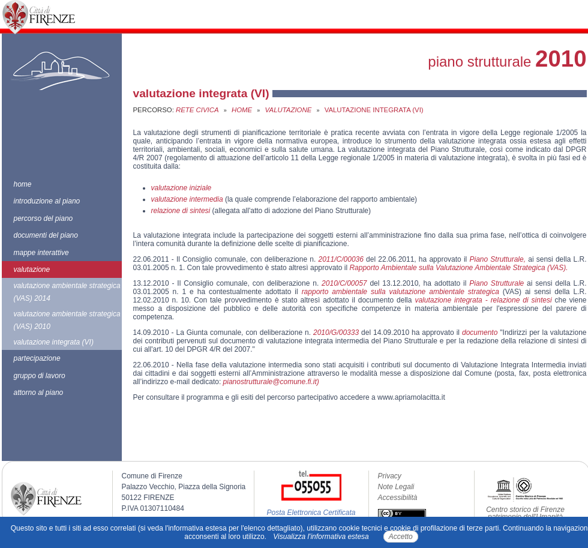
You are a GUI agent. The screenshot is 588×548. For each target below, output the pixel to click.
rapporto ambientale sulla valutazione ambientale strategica (400, 292)
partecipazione (37, 358)
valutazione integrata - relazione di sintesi (483, 300)
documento (479, 332)
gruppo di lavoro (39, 376)
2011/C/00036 (341, 259)
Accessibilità (398, 497)
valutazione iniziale (181, 188)
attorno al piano (39, 392)
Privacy (389, 476)
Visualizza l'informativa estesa (320, 536)
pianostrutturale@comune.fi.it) (271, 382)
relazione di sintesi (181, 210)
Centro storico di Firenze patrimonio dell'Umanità (525, 513)
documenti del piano (46, 235)
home (23, 184)
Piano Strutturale (496, 283)
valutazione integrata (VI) (54, 342)
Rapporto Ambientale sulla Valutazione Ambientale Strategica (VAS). (458, 267)
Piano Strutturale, (497, 259)
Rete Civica (197, 109)
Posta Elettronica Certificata (310, 512)
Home (242, 109)
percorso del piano (43, 218)
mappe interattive (41, 252)
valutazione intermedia (187, 199)
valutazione (32, 269)
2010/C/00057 (344, 283)
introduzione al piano (47, 201)
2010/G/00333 (336, 332)
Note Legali (396, 487)
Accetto (401, 536)
